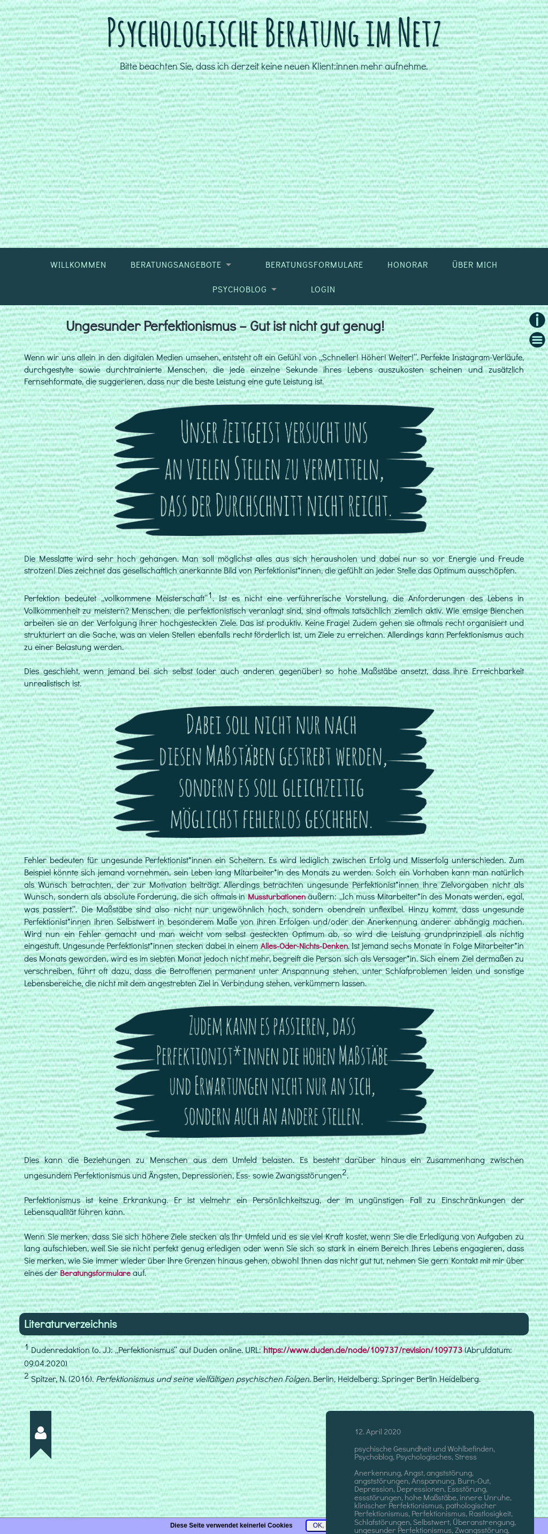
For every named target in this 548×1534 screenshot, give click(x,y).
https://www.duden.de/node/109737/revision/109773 (362, 1376)
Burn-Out (473, 1506)
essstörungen (377, 1522)
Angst (413, 1498)
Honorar (407, 293)
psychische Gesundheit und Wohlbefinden (423, 1474)
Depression (373, 1514)
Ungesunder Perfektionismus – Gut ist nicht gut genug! (228, 353)
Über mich (475, 293)
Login (323, 317)
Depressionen (420, 1514)
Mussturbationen (277, 925)
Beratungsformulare (314, 293)
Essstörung (466, 1514)
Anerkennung (377, 1498)
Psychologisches (424, 1482)
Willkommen (78, 293)
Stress (466, 1482)
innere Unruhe (485, 1522)
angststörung (449, 1498)
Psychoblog (239, 317)
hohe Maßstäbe (430, 1522)
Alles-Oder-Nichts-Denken (332, 973)
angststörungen (381, 1506)
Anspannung (433, 1506)
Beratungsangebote (176, 293)
